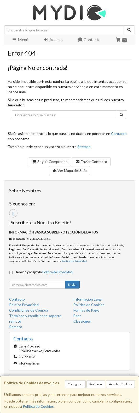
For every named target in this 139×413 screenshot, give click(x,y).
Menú (20, 39)
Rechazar (95, 384)
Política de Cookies (38, 406)
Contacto (89, 39)
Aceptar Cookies (120, 384)
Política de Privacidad (74, 261)
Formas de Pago (86, 310)
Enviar (72, 284)
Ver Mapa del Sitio (69, 170)
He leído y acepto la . (44, 272)
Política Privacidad (24, 304)
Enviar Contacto (91, 161)
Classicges (82, 321)
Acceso (53, 39)
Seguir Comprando (50, 161)
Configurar (75, 384)
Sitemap (84, 146)
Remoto (15, 326)
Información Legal (87, 299)
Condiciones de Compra (28, 310)
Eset (77, 315)
